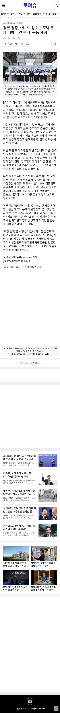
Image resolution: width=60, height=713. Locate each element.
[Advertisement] (30, 310)
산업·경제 (37, 13)
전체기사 (4, 13)
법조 (12, 13)
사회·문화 (20, 13)
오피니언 (46, 13)
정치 (29, 13)
